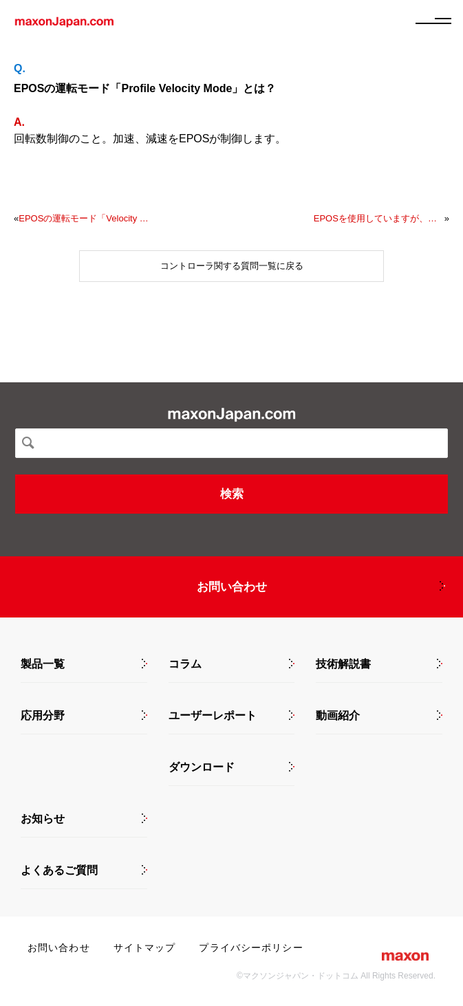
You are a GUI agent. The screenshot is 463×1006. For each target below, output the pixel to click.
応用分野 (43, 715)
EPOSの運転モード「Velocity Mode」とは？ (84, 218)
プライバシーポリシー (251, 947)
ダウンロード (202, 767)
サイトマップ (145, 947)
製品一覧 (43, 664)
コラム (185, 664)
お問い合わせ (232, 586)
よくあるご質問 (59, 870)
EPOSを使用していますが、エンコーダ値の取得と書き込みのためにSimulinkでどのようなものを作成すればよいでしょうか (379, 218)
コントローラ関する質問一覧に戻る (231, 266)
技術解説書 (343, 664)
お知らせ (43, 818)
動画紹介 (338, 715)
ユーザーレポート (213, 715)
